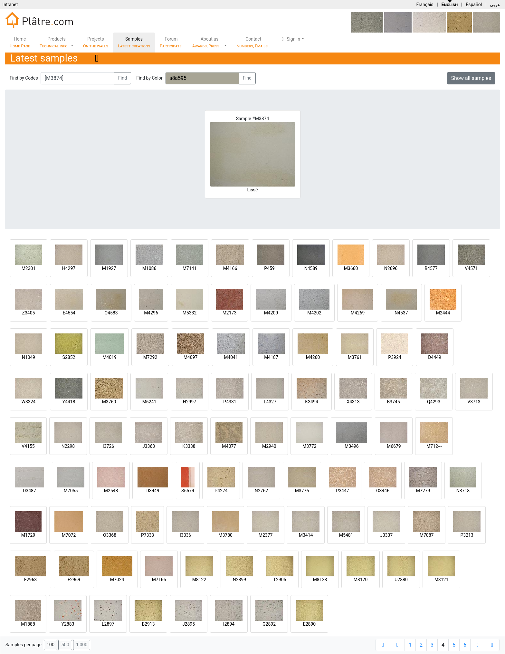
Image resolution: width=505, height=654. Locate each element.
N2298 (68, 446)
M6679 (394, 446)
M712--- (434, 446)
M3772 (309, 446)
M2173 (230, 312)
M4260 (313, 357)
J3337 (386, 535)
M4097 (191, 357)
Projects (95, 42)
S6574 (187, 490)
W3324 (29, 401)
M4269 (358, 312)
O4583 (111, 312)
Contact (253, 42)
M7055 (71, 490)
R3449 (152, 490)
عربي (495, 4)
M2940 (269, 446)
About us (207, 42)
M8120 (361, 579)
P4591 (270, 268)
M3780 (225, 535)
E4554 (69, 312)
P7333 (147, 535)
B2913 (148, 624)
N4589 (311, 268)
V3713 (473, 401)
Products (55, 42)
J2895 (188, 624)
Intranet (10, 4)
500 (65, 645)
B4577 (430, 268)
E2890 (309, 624)
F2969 (74, 579)
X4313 (353, 401)
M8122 (199, 579)
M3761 (355, 357)
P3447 (342, 490)
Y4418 (68, 401)
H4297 (68, 268)
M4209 (271, 312)
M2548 (111, 490)
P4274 (220, 490)
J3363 (148, 446)
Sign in (290, 39)
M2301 (29, 268)
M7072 (69, 535)
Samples (134, 42)
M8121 (441, 579)
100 (50, 645)
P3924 (394, 357)
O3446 (382, 490)
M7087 (427, 535)
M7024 (117, 579)
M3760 (109, 401)
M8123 (320, 579)
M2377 (266, 535)
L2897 (108, 624)
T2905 (279, 579)
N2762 (261, 490)
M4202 (314, 312)
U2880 (401, 579)
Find (122, 78)
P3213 (466, 535)
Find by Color (149, 78)
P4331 (229, 401)
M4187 (271, 357)
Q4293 (433, 401)
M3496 (352, 446)
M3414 (306, 535)
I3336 (185, 535)
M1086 (149, 268)
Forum (171, 42)
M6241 (149, 401)
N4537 (401, 312)
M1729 (28, 535)
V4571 (471, 268)
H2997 (189, 401)
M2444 (443, 312)
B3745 (393, 401)
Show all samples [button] (471, 78)
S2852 (68, 357)
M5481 (346, 535)
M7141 (190, 268)
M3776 (302, 490)
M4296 (151, 312)
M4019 (109, 357)
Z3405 (28, 312)
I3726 (108, 446)
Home (20, 42)
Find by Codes (24, 78)
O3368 (109, 535)
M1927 (109, 268)
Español (474, 4)
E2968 (30, 579)
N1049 (28, 357)
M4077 (229, 446)
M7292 (150, 357)
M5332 (190, 312)
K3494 (311, 401)
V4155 (28, 446)
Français (424, 4)
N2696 (390, 268)
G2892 (269, 624)
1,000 (81, 645)
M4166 (230, 268)
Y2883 (68, 624)
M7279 (423, 490)
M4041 (231, 357)
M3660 (351, 268)
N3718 (463, 490)
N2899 (239, 579)
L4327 (270, 401)
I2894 (228, 624)
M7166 (159, 579)
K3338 (188, 446)
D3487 (29, 490)
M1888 (28, 624)
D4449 (434, 357)
